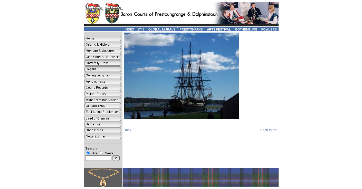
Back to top (269, 130)
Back (127, 130)
